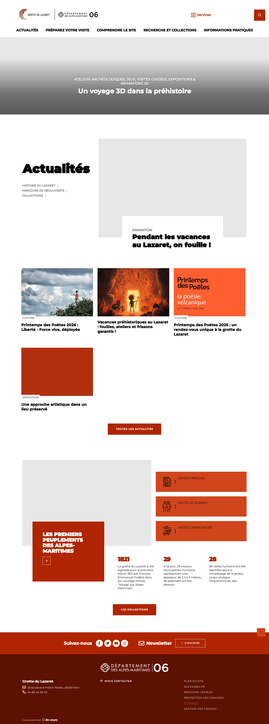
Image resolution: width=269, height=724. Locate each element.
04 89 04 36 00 (37, 692)
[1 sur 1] (134, 75)
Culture (28, 318)
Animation (142, 230)
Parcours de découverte (43, 190)
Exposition (30, 397)
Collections (32, 195)
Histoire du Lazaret (38, 185)
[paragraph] (173, 188)
